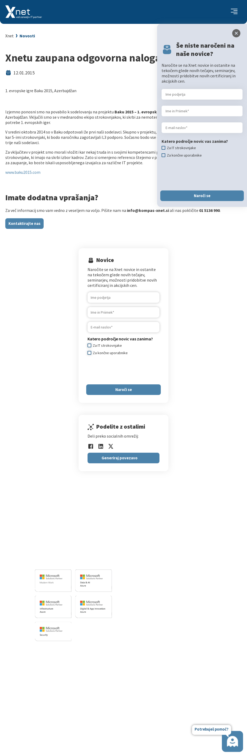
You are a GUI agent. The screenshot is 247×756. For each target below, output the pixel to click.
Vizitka (144, 658)
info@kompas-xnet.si (63, 560)
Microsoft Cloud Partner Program (73, 698)
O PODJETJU (147, 650)
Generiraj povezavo (120, 457)
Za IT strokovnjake (60, 665)
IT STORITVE (146, 525)
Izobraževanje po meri (63, 671)
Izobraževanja (57, 650)
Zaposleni (147, 671)
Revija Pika (148, 705)
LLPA (142, 698)
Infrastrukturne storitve (157, 547)
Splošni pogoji (56, 691)
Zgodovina (147, 711)
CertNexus (52, 705)
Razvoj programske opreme (160, 533)
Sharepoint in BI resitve (156, 553)
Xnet (9, 35)
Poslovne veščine (58, 678)
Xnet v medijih (150, 691)
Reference (147, 678)
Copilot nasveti (57, 718)
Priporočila (53, 685)
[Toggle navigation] (234, 12)
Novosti (27, 35)
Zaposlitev (147, 665)
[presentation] (128, 369)
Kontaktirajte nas (24, 223)
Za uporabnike (56, 658)
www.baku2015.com (22, 172)
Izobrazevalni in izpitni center (162, 540)
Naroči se (123, 389)
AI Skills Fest (54, 711)
